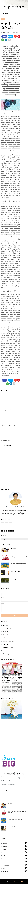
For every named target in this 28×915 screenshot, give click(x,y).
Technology (6, 654)
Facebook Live (7, 629)
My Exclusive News (8, 641)
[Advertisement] (12, 736)
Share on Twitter (10, 37)
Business (5, 625)
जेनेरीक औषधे (9, 804)
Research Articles (8, 648)
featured (5, 632)
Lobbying (6, 638)
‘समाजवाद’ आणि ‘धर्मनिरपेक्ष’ (12, 827)
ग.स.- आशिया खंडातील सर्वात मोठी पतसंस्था (14, 819)
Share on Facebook (4, 37)
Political (5, 644)
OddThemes (18, 881)
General (5, 635)
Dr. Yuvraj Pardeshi (7, 32)
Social (3, 18)
